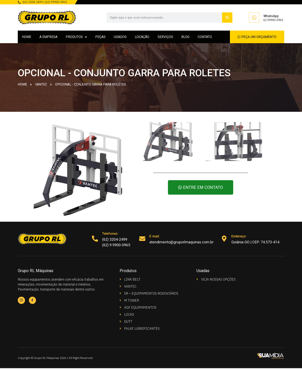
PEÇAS (100, 37)
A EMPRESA (48, 37)
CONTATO (205, 37)
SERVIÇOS (165, 37)
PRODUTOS (76, 37)
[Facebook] (32, 301)
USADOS (120, 37)
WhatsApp (271, 16)
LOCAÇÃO (142, 37)
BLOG (185, 37)
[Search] (227, 17)
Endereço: (239, 237)
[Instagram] (21, 301)
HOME (26, 37)
